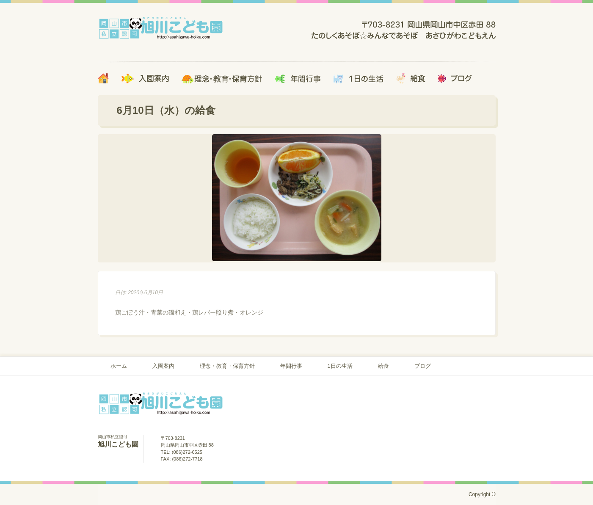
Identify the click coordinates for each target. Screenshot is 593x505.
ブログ (422, 366)
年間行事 (291, 366)
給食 (383, 366)
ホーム (118, 366)
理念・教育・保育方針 (227, 366)
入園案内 (163, 366)
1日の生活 (340, 366)
